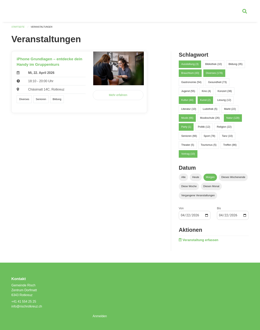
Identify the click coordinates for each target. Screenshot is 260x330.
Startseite (18, 28)
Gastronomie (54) (191, 83)
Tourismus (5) (209, 146)
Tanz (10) (227, 137)
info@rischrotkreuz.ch (27, 306)
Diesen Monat (211, 187)
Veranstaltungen (42, 28)
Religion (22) (224, 128)
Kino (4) (206, 92)
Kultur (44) (187, 101)
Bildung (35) (236, 65)
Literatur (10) (188, 110)
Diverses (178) (214, 74)
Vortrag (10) (188, 155)
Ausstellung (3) (189, 65)
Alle (183, 178)
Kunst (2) (205, 101)
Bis (219, 209)
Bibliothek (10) (213, 65)
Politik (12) (204, 128)
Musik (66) (187, 119)
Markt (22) (230, 110)
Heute (195, 178)
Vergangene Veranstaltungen (198, 196)
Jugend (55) (188, 92)
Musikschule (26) (210, 119)
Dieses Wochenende (233, 178)
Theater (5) (187, 146)
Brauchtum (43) (190, 74)
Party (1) (186, 128)
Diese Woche (189, 187)
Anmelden (100, 316)
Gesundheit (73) (217, 83)
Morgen (210, 178)
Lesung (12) (224, 101)
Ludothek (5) (210, 110)
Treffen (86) (230, 146)
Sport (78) (209, 137)
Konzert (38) (225, 92)
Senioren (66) (189, 137)
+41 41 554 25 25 (24, 301)
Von (181, 209)
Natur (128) (232, 119)
